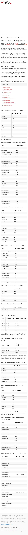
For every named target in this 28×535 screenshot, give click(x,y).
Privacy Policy (14, 527)
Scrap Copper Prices (7, 92)
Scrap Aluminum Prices (7, 89)
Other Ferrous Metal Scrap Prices (9, 103)
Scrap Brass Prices (6, 90)
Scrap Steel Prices (6, 100)
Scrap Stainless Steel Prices (8, 102)
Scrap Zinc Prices (6, 95)
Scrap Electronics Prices (7, 105)
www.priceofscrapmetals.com (13, 531)
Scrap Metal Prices (6, 87)
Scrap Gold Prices (6, 97)
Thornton (16, 44)
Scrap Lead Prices (6, 94)
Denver (16, 43)
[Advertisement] (14, 19)
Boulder (25, 44)
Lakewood (8, 44)
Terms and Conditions (5, 527)
